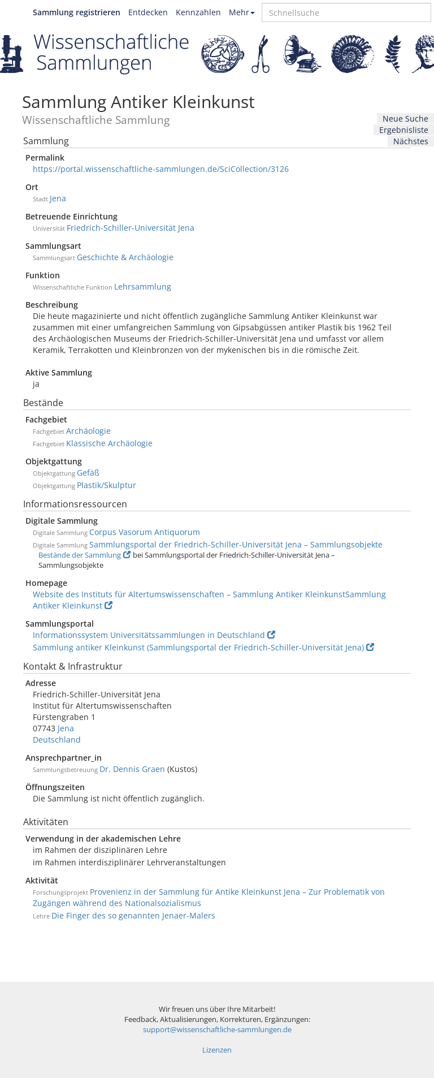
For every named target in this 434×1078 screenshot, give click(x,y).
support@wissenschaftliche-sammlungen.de (217, 1029)
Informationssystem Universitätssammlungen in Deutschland (154, 634)
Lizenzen (217, 1050)
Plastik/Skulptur (106, 485)
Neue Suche (405, 118)
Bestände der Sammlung (84, 555)
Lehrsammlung (142, 286)
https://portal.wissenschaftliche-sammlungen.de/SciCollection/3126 (161, 168)
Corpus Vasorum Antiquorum (144, 532)
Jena (58, 198)
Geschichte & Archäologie (125, 257)
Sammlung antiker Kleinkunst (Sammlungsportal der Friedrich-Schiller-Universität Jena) (203, 647)
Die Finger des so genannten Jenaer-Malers (133, 915)
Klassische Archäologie (109, 443)
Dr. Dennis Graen (132, 769)
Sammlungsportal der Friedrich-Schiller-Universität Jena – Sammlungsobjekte (236, 544)
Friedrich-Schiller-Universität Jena (130, 227)
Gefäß (88, 472)
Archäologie (88, 430)
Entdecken (148, 12)
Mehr (242, 12)
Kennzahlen (198, 12)
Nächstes (410, 141)
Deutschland (57, 739)
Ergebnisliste (403, 129)
